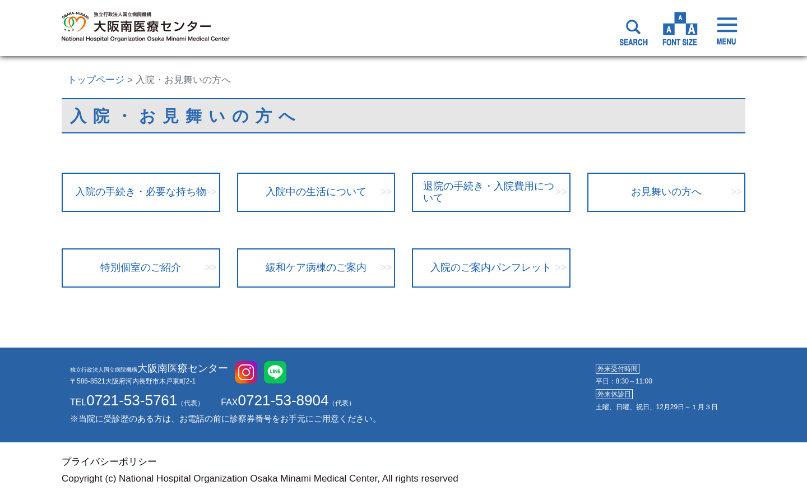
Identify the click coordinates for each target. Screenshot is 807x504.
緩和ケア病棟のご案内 (316, 267)
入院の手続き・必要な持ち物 (140, 191)
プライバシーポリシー (109, 461)
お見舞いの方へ (666, 191)
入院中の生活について (316, 191)
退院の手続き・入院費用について (488, 192)
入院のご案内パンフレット (490, 267)
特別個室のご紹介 (140, 267)
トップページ (95, 80)
